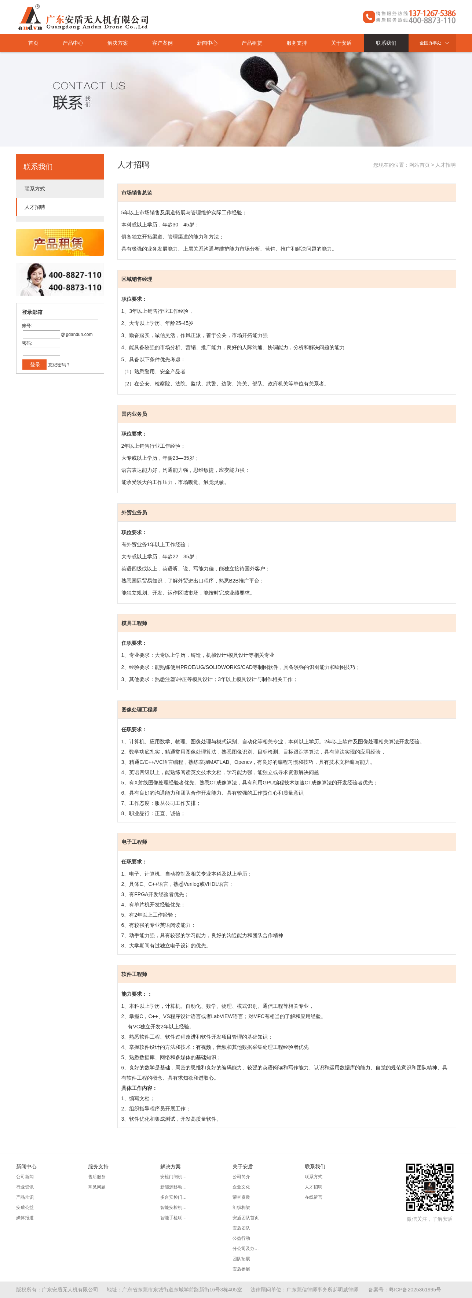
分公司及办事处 (247, 1248)
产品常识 (25, 1197)
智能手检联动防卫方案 (175, 1217)
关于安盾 (341, 43)
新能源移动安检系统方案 (175, 1187)
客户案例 (162, 43)
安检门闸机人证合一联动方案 (175, 1176)
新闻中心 (207, 43)
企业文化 (241, 1187)
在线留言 (313, 1197)
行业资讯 (25, 1187)
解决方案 (117, 43)
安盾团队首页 (246, 1217)
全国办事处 (436, 42)
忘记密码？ (59, 364)
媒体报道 (25, 1217)
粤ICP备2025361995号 (415, 1290)
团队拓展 (241, 1258)
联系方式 (35, 189)
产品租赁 (252, 43)
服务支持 (296, 43)
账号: (27, 325)
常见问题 (97, 1187)
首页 (33, 43)
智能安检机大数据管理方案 (175, 1207)
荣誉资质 (241, 1197)
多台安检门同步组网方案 (175, 1197)
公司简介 (241, 1176)
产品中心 (73, 43)
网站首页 (419, 165)
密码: (27, 343)
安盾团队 (241, 1228)
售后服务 (97, 1176)
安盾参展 (241, 1269)
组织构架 (241, 1207)
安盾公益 (25, 1207)
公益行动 (241, 1238)
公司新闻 (25, 1176)
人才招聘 (35, 207)
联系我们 (386, 43)
